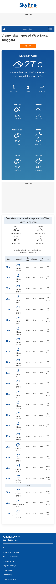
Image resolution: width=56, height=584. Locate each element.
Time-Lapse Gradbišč (10, 557)
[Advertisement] (27, 20)
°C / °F (28, 46)
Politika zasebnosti (9, 579)
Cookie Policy (7, 575)
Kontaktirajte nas (8, 561)
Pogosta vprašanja (9, 566)
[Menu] (50, 29)
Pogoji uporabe (8, 570)
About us (6, 548)
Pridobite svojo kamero (11, 552)
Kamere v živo (27, 29)
